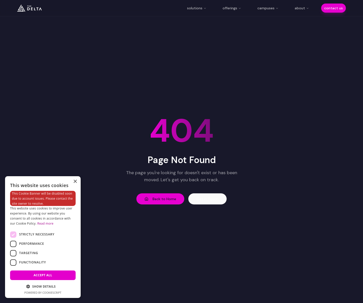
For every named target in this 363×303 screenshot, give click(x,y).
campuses (268, 8)
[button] (43, 286)
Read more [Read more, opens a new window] (45, 223)
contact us (333, 8)
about (302, 8)
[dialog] (43, 237)
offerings (232, 8)
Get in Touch (207, 199)
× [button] (75, 182)
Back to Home (160, 199)
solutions (196, 8)
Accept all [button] (43, 275)
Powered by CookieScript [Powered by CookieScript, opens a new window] (43, 292)
